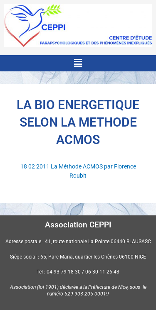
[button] (78, 63)
